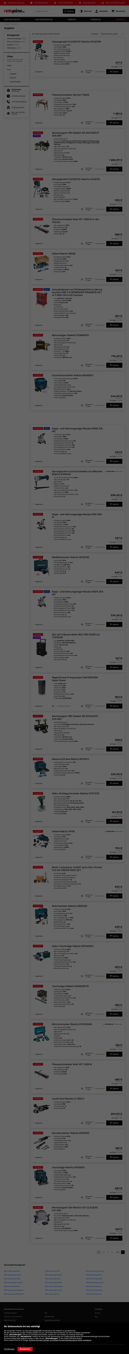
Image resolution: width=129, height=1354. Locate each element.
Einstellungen (9, 1349)
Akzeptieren (25, 1349)
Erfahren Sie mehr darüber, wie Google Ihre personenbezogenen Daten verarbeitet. (60, 1340)
